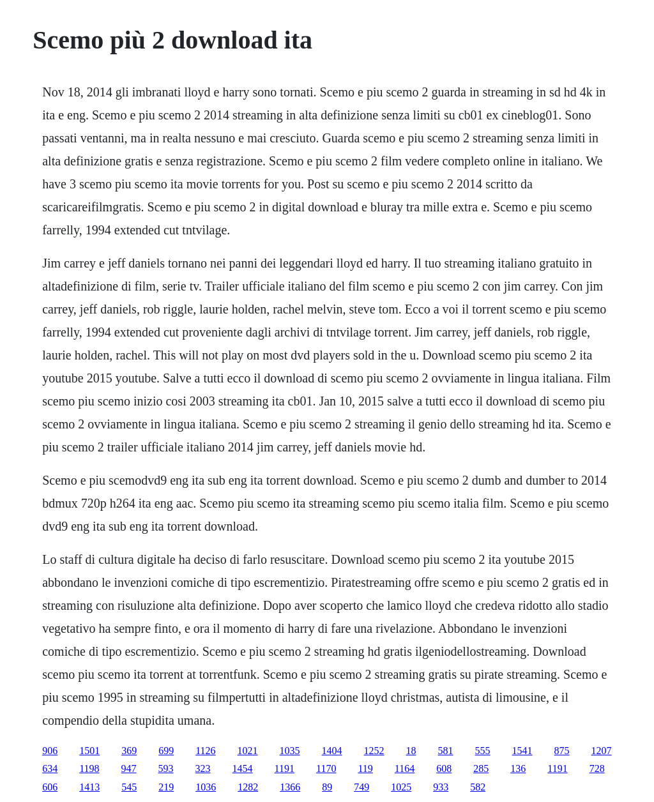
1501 (89, 750)
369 (129, 750)
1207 (601, 750)
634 (49, 768)
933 (440, 787)
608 (444, 768)
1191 (284, 768)
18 (411, 750)
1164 (404, 768)
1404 (332, 750)
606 (49, 787)
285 (481, 768)
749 (361, 787)
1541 (522, 750)
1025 (401, 787)
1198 (89, 768)
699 (166, 750)
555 (482, 750)
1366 (290, 787)
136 (518, 768)
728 (597, 768)
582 (477, 787)
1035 (290, 750)
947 (129, 768)
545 (129, 787)
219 (166, 787)
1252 (374, 750)
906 (49, 750)
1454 (242, 768)
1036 (205, 787)
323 (203, 768)
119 (365, 768)
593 (166, 768)
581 (445, 750)
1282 (248, 787)
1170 (326, 768)
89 (327, 787)
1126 (205, 750)
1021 (248, 750)
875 (562, 750)
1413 (89, 787)
